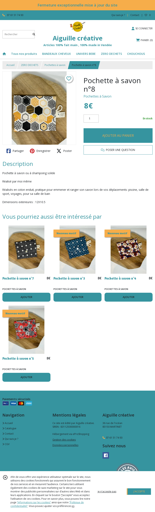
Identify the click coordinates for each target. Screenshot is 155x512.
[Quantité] (91, 118)
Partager (15, 150)
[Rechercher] (34, 34)
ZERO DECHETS (29, 65)
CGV (5, 444)
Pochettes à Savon (97, 96)
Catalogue (9, 428)
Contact (134, 15)
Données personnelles (65, 445)
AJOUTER (26, 297)
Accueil (10, 65)
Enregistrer (40, 150)
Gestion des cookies (64, 439)
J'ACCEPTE (139, 491)
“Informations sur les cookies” (34, 502)
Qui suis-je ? (10, 439)
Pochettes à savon (55, 65)
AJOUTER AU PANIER (118, 135)
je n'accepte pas (107, 491)
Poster (64, 150)
